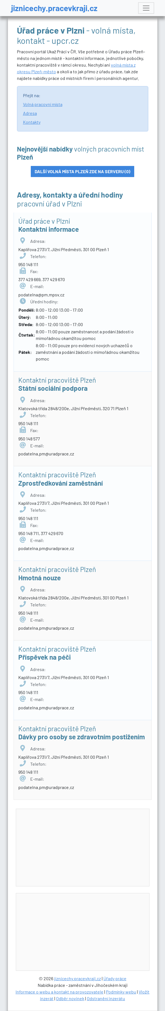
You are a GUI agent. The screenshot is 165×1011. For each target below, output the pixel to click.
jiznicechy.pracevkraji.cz (54, 8)
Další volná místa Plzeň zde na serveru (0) (82, 171)
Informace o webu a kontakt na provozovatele (59, 991)
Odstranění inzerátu (106, 998)
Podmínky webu (121, 991)
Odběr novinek (70, 998)
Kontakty (31, 122)
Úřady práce (114, 978)
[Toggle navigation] (146, 8)
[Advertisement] (87, 848)
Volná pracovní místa (42, 104)
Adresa (30, 113)
